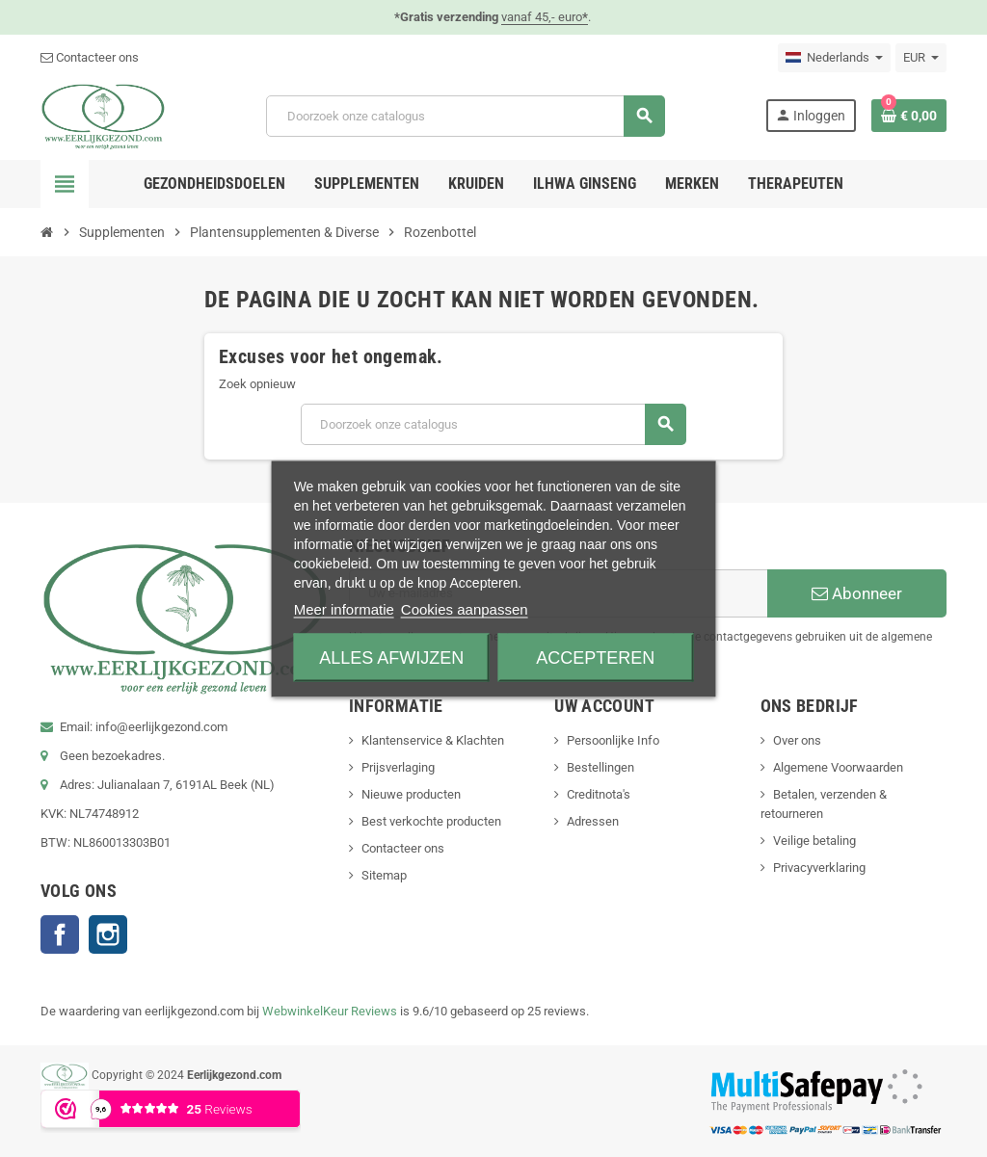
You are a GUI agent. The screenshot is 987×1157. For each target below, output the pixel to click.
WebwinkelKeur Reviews (329, 1011)
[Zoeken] (465, 116)
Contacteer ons (89, 57)
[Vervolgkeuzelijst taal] (834, 57)
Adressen (593, 821)
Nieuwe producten (411, 794)
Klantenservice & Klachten (432, 740)
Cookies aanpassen (464, 608)
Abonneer (857, 593)
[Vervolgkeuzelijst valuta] (921, 57)
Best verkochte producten (431, 821)
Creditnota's (598, 794)
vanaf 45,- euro (544, 17)
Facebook (59, 934)
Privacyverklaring (819, 867)
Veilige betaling (814, 840)
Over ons (797, 740)
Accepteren (595, 657)
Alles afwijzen (391, 657)
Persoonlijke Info (613, 740)
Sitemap (384, 875)
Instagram (108, 934)
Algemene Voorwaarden (838, 767)
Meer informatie (344, 608)
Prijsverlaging (398, 767)
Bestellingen (600, 767)
